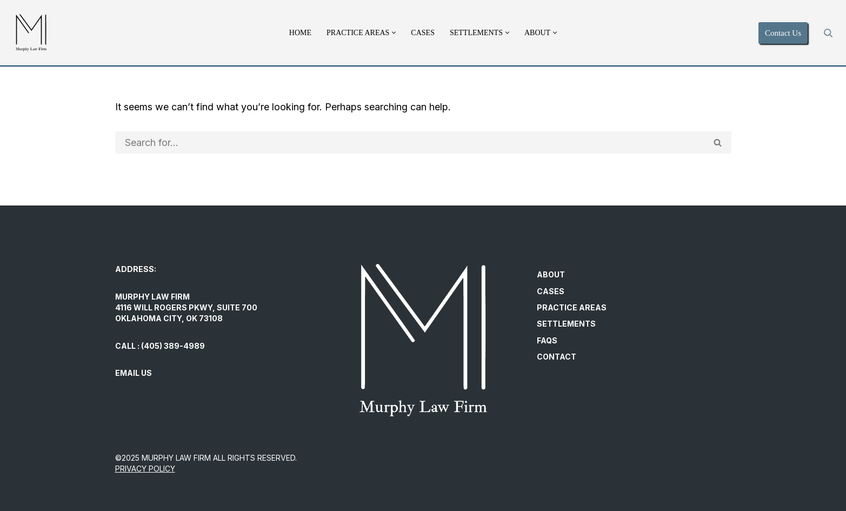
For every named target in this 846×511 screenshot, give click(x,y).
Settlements (566, 323)
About (551, 275)
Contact (556, 356)
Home (300, 33)
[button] (394, 33)
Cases (423, 33)
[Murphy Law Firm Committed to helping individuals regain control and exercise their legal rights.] (31, 33)
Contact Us (783, 33)
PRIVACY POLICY (145, 468)
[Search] (828, 33)
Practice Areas (572, 307)
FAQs (547, 340)
